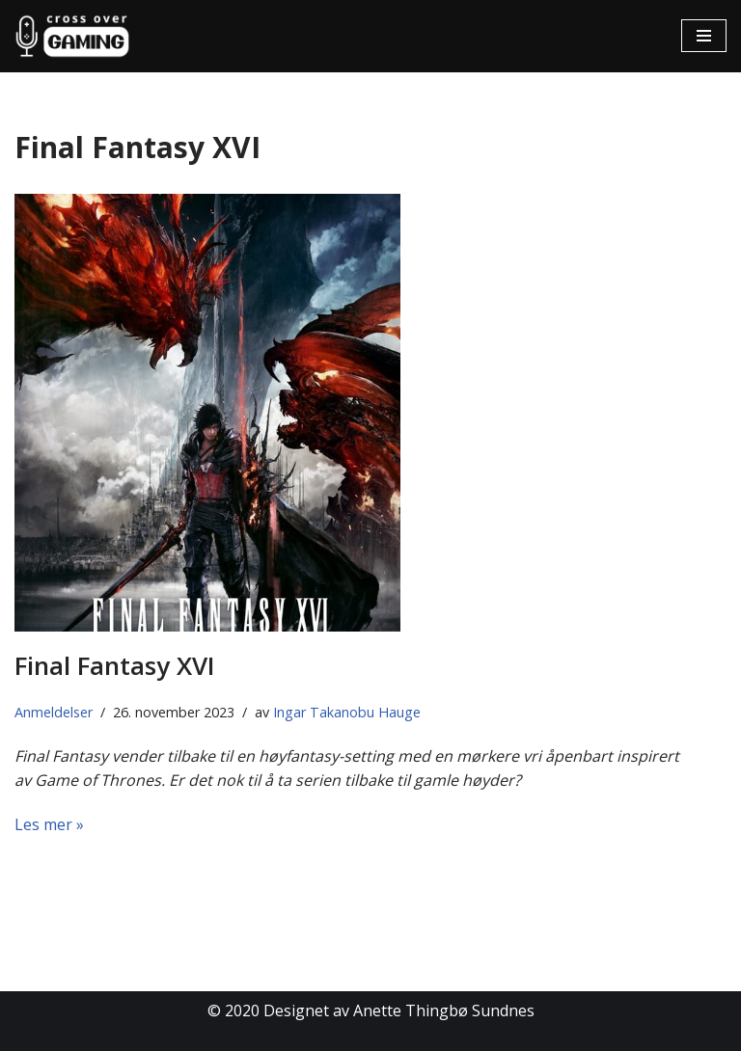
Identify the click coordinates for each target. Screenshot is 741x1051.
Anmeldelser (53, 712)
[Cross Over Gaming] (72, 36)
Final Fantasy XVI (114, 665)
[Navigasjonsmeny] (704, 35)
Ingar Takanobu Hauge (347, 712)
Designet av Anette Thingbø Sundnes (399, 1010)
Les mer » (49, 824)
